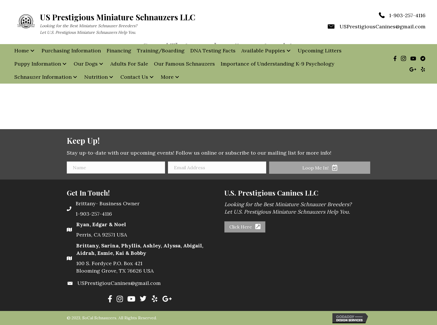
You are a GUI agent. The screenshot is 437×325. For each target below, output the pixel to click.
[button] (32, 51)
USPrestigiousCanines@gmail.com (383, 26)
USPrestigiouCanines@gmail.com (119, 283)
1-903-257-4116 (407, 15)
